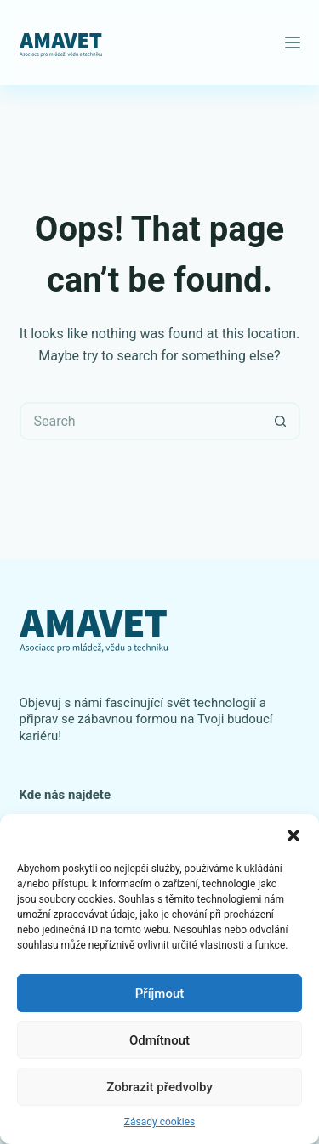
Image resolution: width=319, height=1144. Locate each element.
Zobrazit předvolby (159, 1087)
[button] (293, 835)
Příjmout (159, 993)
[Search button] (281, 421)
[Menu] (292, 42)
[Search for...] (141, 421)
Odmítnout (159, 1040)
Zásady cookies (159, 1122)
